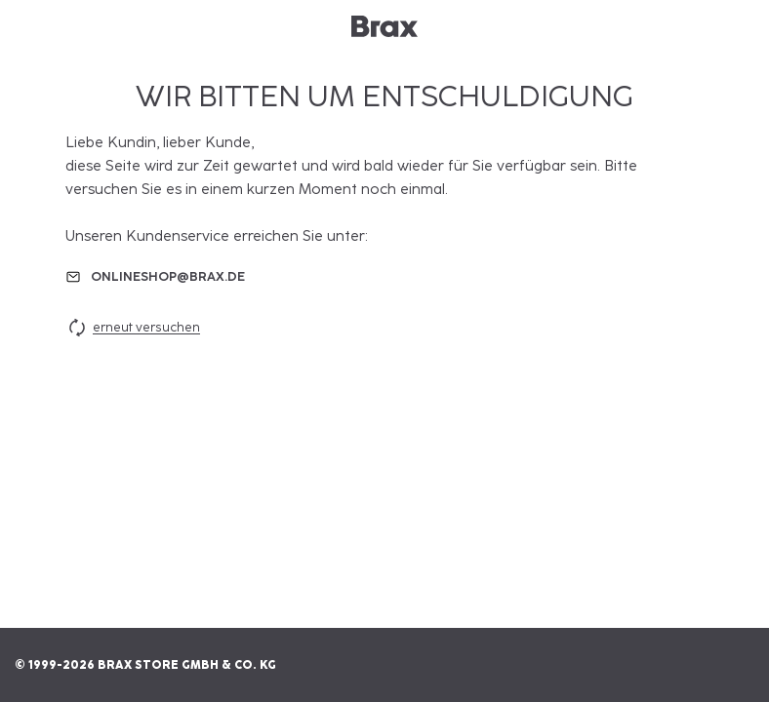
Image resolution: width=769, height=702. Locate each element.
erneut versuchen (132, 327)
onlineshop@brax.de (168, 276)
